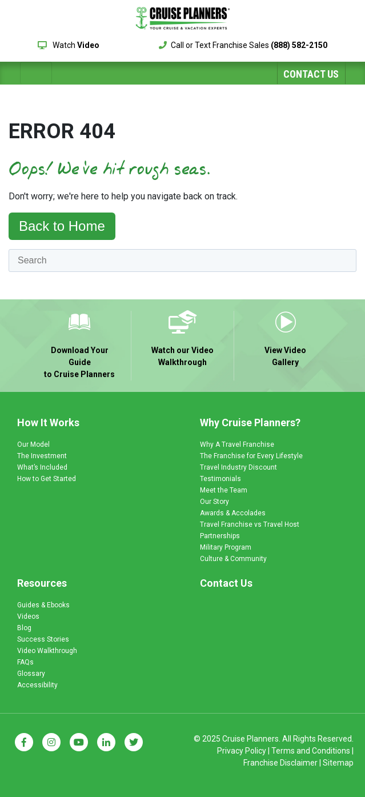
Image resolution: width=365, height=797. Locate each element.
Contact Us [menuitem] (226, 583)
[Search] (182, 260)
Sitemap (338, 762)
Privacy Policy (241, 750)
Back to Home (62, 226)
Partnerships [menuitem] (220, 536)
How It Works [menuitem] (48, 422)
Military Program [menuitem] (225, 547)
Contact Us (311, 74)
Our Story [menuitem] (214, 502)
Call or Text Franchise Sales (243, 45)
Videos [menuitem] (28, 616)
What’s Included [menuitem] (42, 467)
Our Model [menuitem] (33, 444)
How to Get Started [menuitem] (46, 479)
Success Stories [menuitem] (43, 639)
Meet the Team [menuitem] (223, 490)
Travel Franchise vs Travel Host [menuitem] (249, 524)
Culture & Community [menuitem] (233, 559)
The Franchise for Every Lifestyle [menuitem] (251, 456)
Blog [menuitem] (24, 628)
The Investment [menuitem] (42, 456)
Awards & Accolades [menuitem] (233, 513)
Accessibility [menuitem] (37, 685)
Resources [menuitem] (42, 583)
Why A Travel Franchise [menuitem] (237, 444)
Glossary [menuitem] (31, 674)
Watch (68, 45)
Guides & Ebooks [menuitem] (43, 605)
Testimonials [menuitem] (220, 479)
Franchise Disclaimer (280, 762)
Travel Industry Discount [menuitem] (238, 467)
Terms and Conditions (310, 750)
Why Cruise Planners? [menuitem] (250, 422)
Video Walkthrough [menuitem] (47, 651)
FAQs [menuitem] (25, 662)
